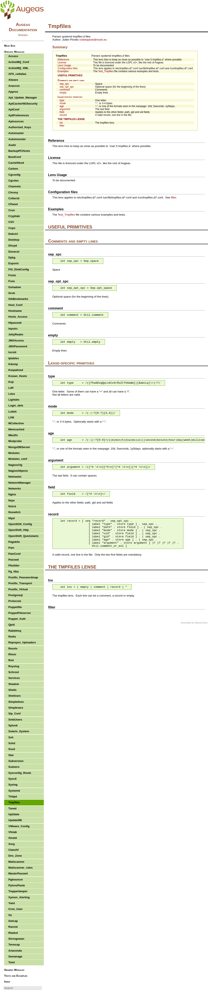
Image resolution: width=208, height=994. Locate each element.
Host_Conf (15, 305)
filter (62, 125)
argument (65, 109)
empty (63, 92)
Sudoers (13, 766)
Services (14, 678)
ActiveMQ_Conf (18, 62)
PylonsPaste (16, 885)
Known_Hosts (17, 376)
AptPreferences (18, 115)
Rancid (13, 926)
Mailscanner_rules (20, 867)
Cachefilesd (16, 162)
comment (65, 89)
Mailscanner (16, 861)
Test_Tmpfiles (105, 71)
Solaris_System (18, 731)
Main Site (9, 45)
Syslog (13, 784)
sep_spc (64, 83)
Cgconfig (14, 174)
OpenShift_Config (20, 524)
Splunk (13, 725)
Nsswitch (14, 512)
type (62, 100)
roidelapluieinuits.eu (93, 39)
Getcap (13, 920)
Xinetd (12, 837)
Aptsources (16, 121)
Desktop (13, 239)
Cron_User (15, 909)
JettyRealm (15, 334)
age (62, 106)
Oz (10, 915)
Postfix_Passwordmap (23, 577)
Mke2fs (13, 435)
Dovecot (13, 251)
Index (7, 981)
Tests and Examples (15, 975)
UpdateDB (15, 820)
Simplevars (15, 707)
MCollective (16, 423)
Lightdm (13, 399)
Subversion (16, 761)
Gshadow (14, 287)
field (62, 112)
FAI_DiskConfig (18, 269)
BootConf (14, 156)
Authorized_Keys (19, 127)
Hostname (15, 310)
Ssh (10, 737)
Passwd (13, 559)
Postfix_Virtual (18, 589)
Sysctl (12, 778)
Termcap (14, 944)
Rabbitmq (14, 630)
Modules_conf (17, 458)
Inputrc (13, 328)
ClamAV (13, 849)
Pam (11, 547)
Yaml (11, 903)
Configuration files (68, 68)
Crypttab (14, 216)
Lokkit (12, 411)
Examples (63, 71)
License (62, 62)
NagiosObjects (18, 470)
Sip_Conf (14, 713)
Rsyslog (13, 666)
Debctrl (13, 233)
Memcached (16, 429)
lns (61, 122)
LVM (11, 417)
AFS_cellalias (17, 73)
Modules (14, 453)
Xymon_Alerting (19, 897)
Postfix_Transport (20, 583)
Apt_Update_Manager (22, 97)
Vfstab (12, 832)
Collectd (13, 198)
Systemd (14, 790)
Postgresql (15, 595)
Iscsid (12, 352)
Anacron (14, 85)
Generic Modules (14, 969)
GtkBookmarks (18, 298)
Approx (13, 91)
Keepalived (15, 370)
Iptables (13, 358)
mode (63, 103)
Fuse (11, 281)
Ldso (11, 393)
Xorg (11, 844)
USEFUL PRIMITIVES (70, 75)
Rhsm (12, 654)
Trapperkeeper (18, 891)
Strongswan (16, 938)
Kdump (13, 364)
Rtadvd (13, 932)
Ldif (10, 387)
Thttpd (12, 796)
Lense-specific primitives (70, 96)
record (63, 115)
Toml (11, 962)
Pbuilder (13, 565)
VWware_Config (18, 826)
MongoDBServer (19, 447)
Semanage (15, 956)
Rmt (11, 660)
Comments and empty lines (71, 80)
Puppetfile (15, 607)
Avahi (12, 145)
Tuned (12, 808)
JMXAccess (16, 340)
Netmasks (14, 476)
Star (11, 755)
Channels (14, 186)
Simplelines (16, 701)
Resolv (13, 648)
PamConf (14, 553)
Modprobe (15, 441)
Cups (11, 228)
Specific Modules (14, 51)
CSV (11, 222)
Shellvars (14, 695)
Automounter (17, 139)
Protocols (14, 601)
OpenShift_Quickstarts (23, 536)
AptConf (13, 109)
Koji (11, 381)
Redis (12, 636)
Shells (12, 689)
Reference (63, 59)
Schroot (13, 672)
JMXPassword (17, 346)
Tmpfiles (61, 55)
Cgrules (13, 180)
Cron (11, 210)
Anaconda (15, 950)
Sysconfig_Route (19, 772)
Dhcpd (12, 245)
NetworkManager (19, 482)
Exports (13, 263)
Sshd (11, 743)
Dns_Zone (15, 855)
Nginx (12, 494)
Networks (14, 488)
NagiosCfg (15, 464)
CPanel (13, 204)
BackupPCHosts (19, 150)
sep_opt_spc (67, 86)
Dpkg (11, 257)
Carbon (13, 168)
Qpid (11, 624)
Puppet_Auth (17, 618)
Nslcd (12, 506)
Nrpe (11, 500)
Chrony (13, 192)
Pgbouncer (15, 879)
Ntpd (11, 518)
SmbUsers (15, 719)
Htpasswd (14, 322)
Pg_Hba (13, 571)
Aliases (13, 79)
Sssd (11, 749)
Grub (11, 293)
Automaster (16, 133)
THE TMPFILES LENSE (71, 119)
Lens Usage (64, 65)
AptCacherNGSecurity (23, 103)
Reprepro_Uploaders (22, 642)
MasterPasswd (18, 873)
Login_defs (15, 405)
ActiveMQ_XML (18, 68)
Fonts (12, 275)
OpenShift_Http (18, 529)
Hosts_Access (17, 316)
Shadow (13, 684)
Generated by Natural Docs (194, 622)
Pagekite (14, 541)
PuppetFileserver (19, 613)
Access (13, 56)
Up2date (13, 814)
